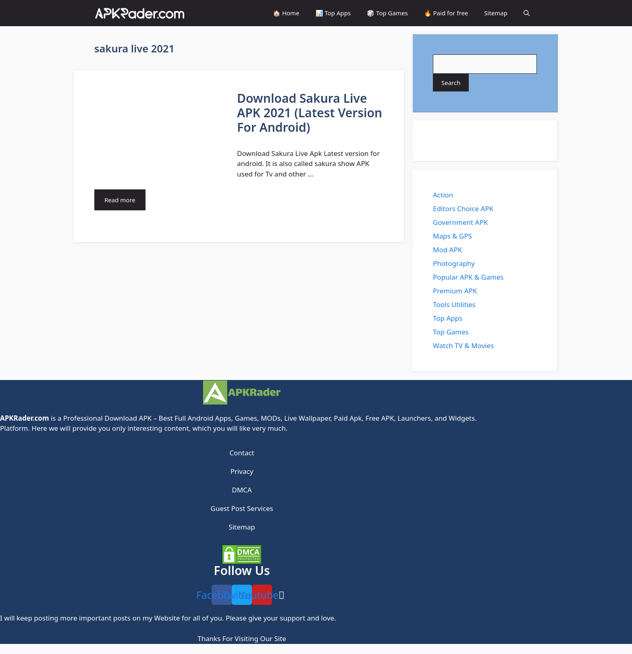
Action (443, 194)
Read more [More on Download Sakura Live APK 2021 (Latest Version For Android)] (119, 200)
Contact (241, 452)
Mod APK (447, 249)
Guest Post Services (241, 508)
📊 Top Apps (333, 13)
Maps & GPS (452, 236)
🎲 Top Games (387, 13)
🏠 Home (286, 13)
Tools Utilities (454, 304)
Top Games (451, 331)
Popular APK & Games (468, 277)
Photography (454, 263)
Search (450, 83)
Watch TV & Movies (463, 345)
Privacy (242, 471)
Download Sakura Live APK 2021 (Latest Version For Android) (309, 112)
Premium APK (455, 290)
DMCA (242, 489)
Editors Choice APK (463, 208)
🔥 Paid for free (446, 13)
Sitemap (495, 13)
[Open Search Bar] (527, 13)
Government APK (460, 222)
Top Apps (447, 318)
